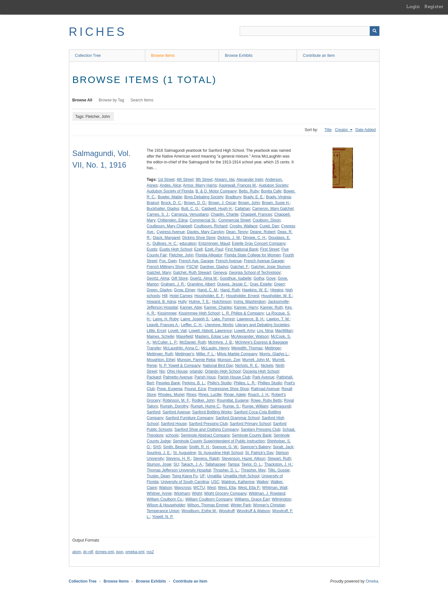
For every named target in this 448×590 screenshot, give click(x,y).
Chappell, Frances (256, 214)
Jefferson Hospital (162, 307)
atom (76, 552)
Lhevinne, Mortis (219, 325)
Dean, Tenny (237, 232)
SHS (157, 447)
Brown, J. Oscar (222, 203)
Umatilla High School (241, 476)
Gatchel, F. (239, 266)
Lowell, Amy (244, 330)
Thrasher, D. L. (225, 470)
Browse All (82, 100)
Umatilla (214, 476)
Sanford (153, 412)
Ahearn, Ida (224, 179)
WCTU (199, 487)
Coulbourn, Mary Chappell (169, 226)
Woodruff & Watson (253, 511)
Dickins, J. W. (229, 237)
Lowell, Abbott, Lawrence (210, 330)
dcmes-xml (104, 552)
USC (215, 482)
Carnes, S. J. (158, 214)
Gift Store (179, 278)
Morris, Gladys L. (274, 354)
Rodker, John (203, 400)
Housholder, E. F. (209, 296)
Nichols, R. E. (247, 365)
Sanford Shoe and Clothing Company (206, 429)
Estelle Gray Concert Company (258, 243)
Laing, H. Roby (165, 319)
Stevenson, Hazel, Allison (243, 458)
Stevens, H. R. (178, 458)
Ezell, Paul (214, 249)
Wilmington (281, 499)
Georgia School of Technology (255, 272)
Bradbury (233, 197)
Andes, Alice (170, 185)
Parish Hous (204, 377)
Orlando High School (223, 371)
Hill (165, 296)
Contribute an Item (319, 55)
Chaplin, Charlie (224, 214)
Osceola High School (261, 371)
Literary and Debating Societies (262, 325)
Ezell (198, 249)
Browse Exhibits (238, 55)
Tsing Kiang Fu (185, 476)
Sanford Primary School (250, 423)
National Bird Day (218, 365)
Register (433, 6)
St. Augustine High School (220, 452)
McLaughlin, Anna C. (181, 348)
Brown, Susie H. (276, 203)
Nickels (267, 365)
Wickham (182, 493)
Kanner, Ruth (271, 307)
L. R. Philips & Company (243, 313)
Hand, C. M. (207, 290)
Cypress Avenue (171, 232)
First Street (269, 249)
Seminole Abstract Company (205, 435)
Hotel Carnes (180, 296)
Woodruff (227, 511)
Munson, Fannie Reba (196, 359)
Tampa (233, 464)
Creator (342, 130)
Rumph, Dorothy (174, 406)
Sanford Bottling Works (212, 412)
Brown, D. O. (195, 203)
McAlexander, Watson (249, 336)
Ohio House (177, 371)
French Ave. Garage (196, 261)
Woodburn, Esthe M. (199, 511)
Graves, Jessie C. (232, 284)
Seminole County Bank (251, 435)
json (119, 552)
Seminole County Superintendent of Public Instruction (219, 441)
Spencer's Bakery (255, 447)
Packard (154, 377)
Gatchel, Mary (159, 272)
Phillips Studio (270, 383)
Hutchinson (221, 301)
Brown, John (249, 203)
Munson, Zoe (228, 359)
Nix (162, 371)
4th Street (185, 179)
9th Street (204, 179)
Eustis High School (175, 249)
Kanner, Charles (218, 307)
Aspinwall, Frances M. (238, 185)
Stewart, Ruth (279, 458)
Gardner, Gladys (214, 266)
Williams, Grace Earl (252, 499)
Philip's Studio (219, 383)
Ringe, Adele (235, 394)
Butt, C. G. (190, 208)
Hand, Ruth (230, 290)
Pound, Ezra (195, 389)
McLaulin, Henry (215, 348)
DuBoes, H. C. (165, 243)
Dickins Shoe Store (198, 237)
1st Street (166, 179)
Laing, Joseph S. (194, 319)
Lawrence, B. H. (250, 319)
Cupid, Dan (269, 226)
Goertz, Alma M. (204, 278)
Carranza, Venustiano (190, 214)
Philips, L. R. (245, 383)
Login (413, 6)
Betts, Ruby (249, 191)
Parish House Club (234, 377)
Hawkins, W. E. (255, 290)
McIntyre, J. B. (220, 342)
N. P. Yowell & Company (180, 365)
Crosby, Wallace (243, 226)
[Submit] (374, 31)
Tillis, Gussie (279, 470)
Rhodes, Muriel (171, 394)
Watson (165, 487)
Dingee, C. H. (254, 237)
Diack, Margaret (166, 237)
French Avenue (229, 261)
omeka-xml (135, 552)
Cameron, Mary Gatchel (272, 208)
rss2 (150, 552)
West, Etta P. (249, 487)
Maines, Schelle (160, 336)
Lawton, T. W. (278, 319)
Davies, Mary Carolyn (205, 232)
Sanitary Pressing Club (260, 429)
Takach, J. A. (192, 464)
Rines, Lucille (210, 394)
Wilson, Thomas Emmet (207, 505)
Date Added (365, 130)
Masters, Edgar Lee (212, 336)
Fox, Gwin (168, 261)
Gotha (259, 278)
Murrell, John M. (256, 359)
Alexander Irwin (249, 179)
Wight (197, 493)
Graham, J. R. (173, 284)
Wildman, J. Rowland (267, 493)
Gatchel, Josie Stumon (270, 266)
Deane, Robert (262, 232)
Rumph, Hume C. (206, 406)
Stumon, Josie (159, 464)
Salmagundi (280, 406)
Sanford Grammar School (237, 418)
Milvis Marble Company (237, 354)
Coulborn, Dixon (266, 220)
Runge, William (255, 406)
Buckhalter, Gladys (163, 208)
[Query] (309, 31)
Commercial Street (234, 220)
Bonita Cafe (271, 191)
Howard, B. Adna (161, 301)
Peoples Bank (168, 383)
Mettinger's (184, 354)
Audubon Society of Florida (170, 191)
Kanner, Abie (191, 307)
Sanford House (174, 423)
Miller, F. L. (205, 354)
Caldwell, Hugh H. (217, 208)
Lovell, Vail (177, 330)
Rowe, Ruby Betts (266, 400)
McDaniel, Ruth (193, 342)
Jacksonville (278, 301)
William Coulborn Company (208, 499)
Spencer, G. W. (225, 447)
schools (172, 435)
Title (328, 130)
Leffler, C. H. (191, 325)
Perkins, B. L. (193, 383)
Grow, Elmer (184, 290)
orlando (196, 371)
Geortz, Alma (158, 278)
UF (202, 476)
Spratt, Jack (283, 447)
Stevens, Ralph (206, 458)
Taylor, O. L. (251, 464)
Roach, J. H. (258, 394)
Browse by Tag (111, 100)
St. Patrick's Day (259, 452)
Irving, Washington (250, 301)
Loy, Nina (265, 330)
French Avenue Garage (264, 261)
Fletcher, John (181, 255)
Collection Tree (88, 55)
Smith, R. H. (199, 447)
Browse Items (163, 55)
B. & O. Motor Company (215, 191)
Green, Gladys (159, 290)
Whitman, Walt (275, 487)
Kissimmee (167, 313)
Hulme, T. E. (199, 301)
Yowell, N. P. (162, 516)
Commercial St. (203, 220)
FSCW (192, 266)
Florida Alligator (208, 255)
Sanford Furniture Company (189, 418)
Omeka (372, 581)
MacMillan (284, 330)
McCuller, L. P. (165, 342)
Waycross (182, 487)
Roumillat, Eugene (232, 400)
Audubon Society (273, 185)
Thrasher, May (253, 470)
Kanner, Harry (246, 307)
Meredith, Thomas (247, 348)
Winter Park (241, 505)
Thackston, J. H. (278, 464)
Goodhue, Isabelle (235, 278)
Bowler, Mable (170, 197)
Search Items (142, 100)
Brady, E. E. (253, 197)
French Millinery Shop (165, 266)
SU (176, 464)
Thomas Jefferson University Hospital (179, 470)
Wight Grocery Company (225, 493)
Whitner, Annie (159, 493)
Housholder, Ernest (242, 296)
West (211, 487)
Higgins (276, 290)
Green (279, 284)
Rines (191, 394)
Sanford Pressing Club (208, 423)
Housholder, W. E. (276, 296)
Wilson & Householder (166, 505)
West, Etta (227, 487)
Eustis (152, 249)
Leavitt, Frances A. (163, 325)
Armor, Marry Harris (200, 185)
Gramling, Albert (201, 284)
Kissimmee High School (199, 313)
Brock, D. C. (171, 203)
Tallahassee (215, 464)
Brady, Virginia (278, 197)
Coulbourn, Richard (210, 226)
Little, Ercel (156, 330)
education (188, 243)
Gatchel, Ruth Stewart (192, 272)
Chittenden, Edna (173, 220)
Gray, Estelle (261, 284)
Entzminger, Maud (214, 243)
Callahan (242, 208)
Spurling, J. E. (159, 452)
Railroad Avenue (265, 389)
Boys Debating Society (204, 197)
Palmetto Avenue (177, 377)
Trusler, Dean (158, 476)
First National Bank (241, 249)
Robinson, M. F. (176, 400)
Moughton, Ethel (161, 359)
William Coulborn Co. (165, 499)
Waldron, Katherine (237, 482)
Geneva (220, 272)
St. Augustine (184, 452)
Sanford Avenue (176, 412)
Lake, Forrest (223, 319)
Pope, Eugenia (169, 389)
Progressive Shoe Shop (228, 389)
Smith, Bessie (175, 447)
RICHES (98, 31)
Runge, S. (231, 406)
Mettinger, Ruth (160, 354)
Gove (271, 278)
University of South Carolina (185, 482)
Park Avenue (263, 377)
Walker (262, 482)
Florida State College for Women (252, 255)
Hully (182, 301)
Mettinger (273, 348)
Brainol (153, 203)
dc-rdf (88, 552)
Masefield (184, 336)
